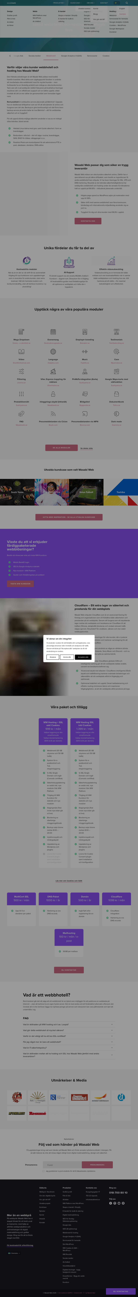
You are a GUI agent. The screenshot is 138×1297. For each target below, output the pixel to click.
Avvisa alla (67, 657)
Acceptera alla (83, 657)
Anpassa (53, 657)
